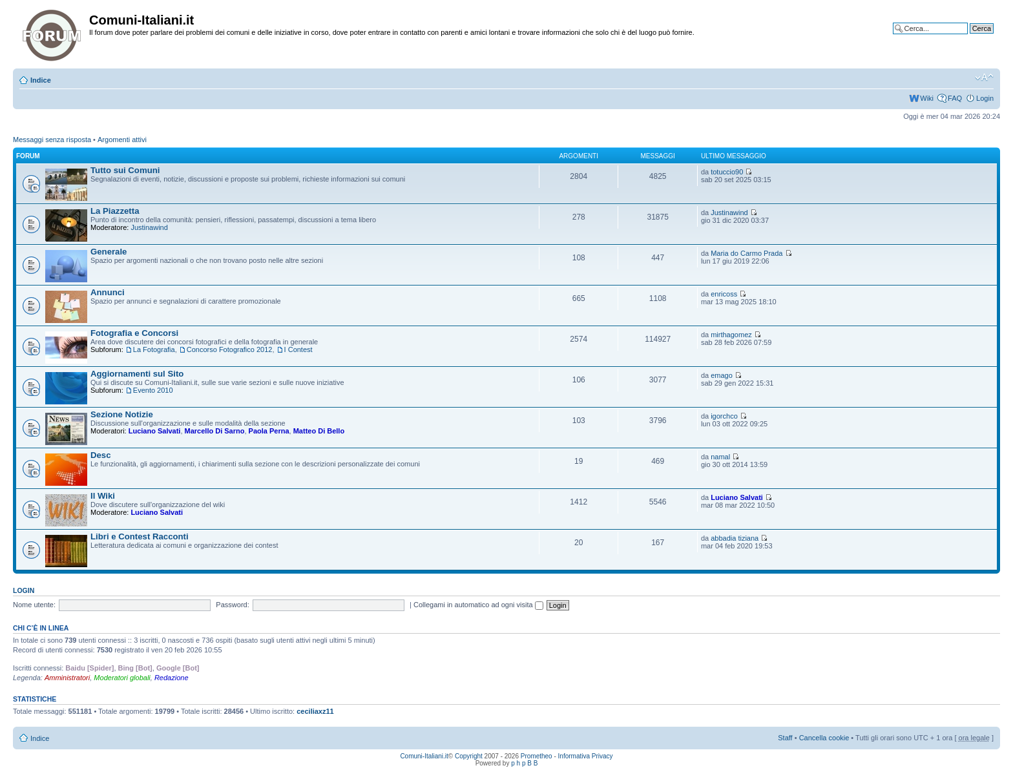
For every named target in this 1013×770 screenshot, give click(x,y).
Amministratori (67, 678)
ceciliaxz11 (315, 711)
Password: (232, 605)
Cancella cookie (824, 738)
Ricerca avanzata (966, 38)
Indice (40, 80)
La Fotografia (154, 349)
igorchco (724, 416)
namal (720, 457)
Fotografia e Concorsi (134, 333)
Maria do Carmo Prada (746, 253)
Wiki (927, 98)
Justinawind (149, 227)
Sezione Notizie (121, 414)
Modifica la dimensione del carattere (984, 77)
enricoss (724, 294)
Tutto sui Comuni (125, 170)
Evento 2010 (153, 390)
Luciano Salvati (155, 431)
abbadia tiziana (734, 538)
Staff (785, 738)
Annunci (107, 292)
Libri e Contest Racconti (139, 536)
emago (722, 375)
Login (985, 98)
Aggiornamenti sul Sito (136, 374)
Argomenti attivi (122, 139)
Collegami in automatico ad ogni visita (478, 605)
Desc (100, 455)
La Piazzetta (115, 211)
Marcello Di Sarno (215, 431)
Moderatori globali (122, 678)
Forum (28, 156)
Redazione (171, 678)
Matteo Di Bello (318, 431)
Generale (108, 251)
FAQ (955, 98)
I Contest (298, 349)
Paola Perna (269, 431)
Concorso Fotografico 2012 (230, 349)
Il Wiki (102, 496)
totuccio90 (727, 172)
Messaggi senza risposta (52, 139)
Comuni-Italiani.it (424, 756)
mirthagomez (731, 334)
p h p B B (524, 763)
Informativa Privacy (585, 756)
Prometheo (536, 756)
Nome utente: (34, 605)
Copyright (469, 756)
